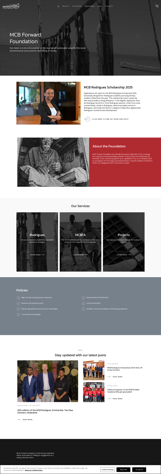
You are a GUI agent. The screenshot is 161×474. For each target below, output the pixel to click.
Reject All (123, 470)
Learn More (37, 255)
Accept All (139, 470)
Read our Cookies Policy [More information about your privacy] (33, 470)
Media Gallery (89, 6)
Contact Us (109, 6)
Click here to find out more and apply (110, 119)
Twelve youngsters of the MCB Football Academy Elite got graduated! (123, 390)
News (100, 6)
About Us (65, 6)
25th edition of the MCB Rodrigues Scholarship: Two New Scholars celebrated (45, 411)
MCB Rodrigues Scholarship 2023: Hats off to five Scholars (124, 368)
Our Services (76, 6)
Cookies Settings (107, 470)
